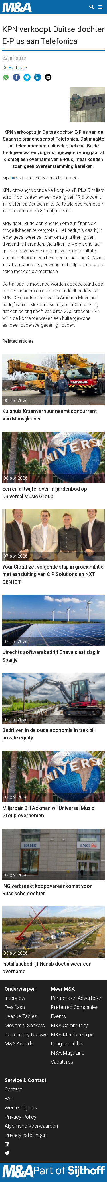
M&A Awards (19, 1044)
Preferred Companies (74, 1007)
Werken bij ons (21, 1108)
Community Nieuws (26, 1034)
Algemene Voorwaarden (31, 1126)
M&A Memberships (72, 1034)
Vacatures (62, 1062)
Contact (13, 1089)
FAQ (9, 1098)
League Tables (21, 1016)
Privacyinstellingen (26, 1135)
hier (14, 177)
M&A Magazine (67, 1053)
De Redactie (14, 67)
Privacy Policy (21, 1117)
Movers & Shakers (25, 1025)
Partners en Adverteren (76, 998)
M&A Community (69, 1025)
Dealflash (15, 1007)
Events (58, 1016)
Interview (15, 998)
